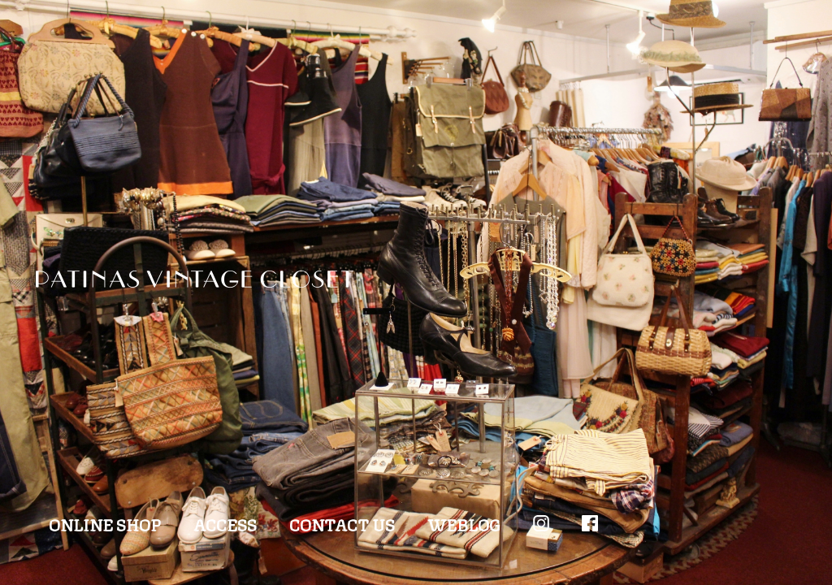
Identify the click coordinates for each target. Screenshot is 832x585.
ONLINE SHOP (105, 523)
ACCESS (225, 523)
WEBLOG (463, 523)
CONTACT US (342, 523)
